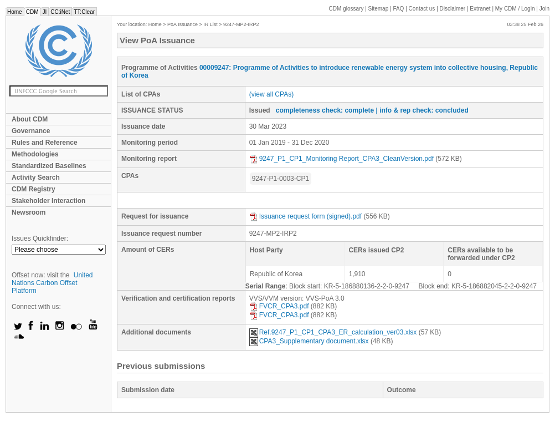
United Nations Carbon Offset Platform (52, 283)
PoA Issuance (182, 24)
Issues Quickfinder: (40, 238)
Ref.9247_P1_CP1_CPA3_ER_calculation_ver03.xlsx (333, 332)
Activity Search (36, 177)
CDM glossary (346, 9)
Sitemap (378, 9)
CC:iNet (60, 12)
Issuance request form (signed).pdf (305, 216)
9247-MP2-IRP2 (241, 24)
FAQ (398, 9)
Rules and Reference (45, 142)
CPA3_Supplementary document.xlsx (309, 341)
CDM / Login (515, 9)
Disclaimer (453, 9)
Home (14, 12)
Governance (31, 131)
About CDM (30, 119)
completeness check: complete (325, 110)
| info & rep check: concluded (422, 110)
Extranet (480, 9)
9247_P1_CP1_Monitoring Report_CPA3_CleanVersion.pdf (341, 159)
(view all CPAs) (271, 94)
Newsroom (28, 212)
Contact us (422, 9)
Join (544, 9)
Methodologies (35, 154)
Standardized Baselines (49, 166)
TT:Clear (84, 12)
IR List (210, 24)
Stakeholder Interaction (48, 201)
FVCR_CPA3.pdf (279, 306)
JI (44, 12)
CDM (32, 12)
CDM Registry (33, 189)
